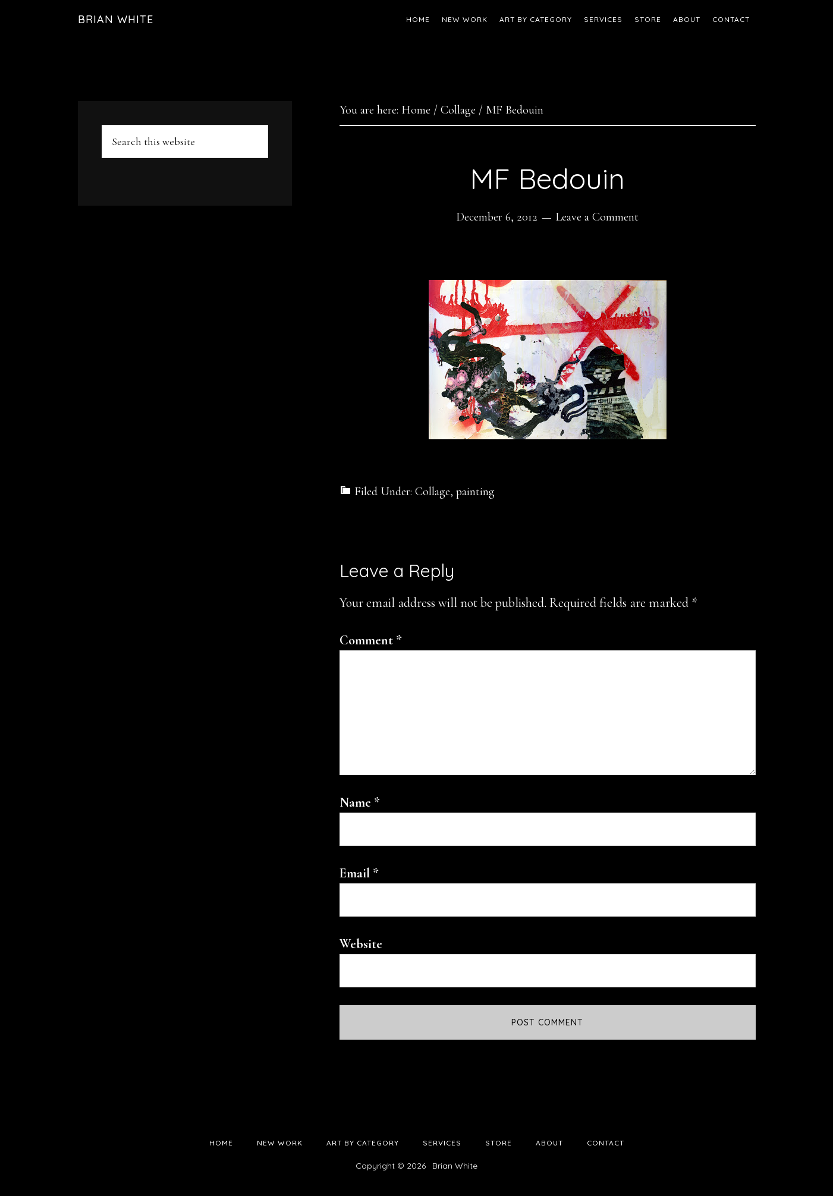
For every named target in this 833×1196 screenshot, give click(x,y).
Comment (371, 640)
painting (475, 491)
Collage (432, 491)
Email (359, 873)
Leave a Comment (597, 217)
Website (361, 944)
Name (360, 802)
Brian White (115, 19)
